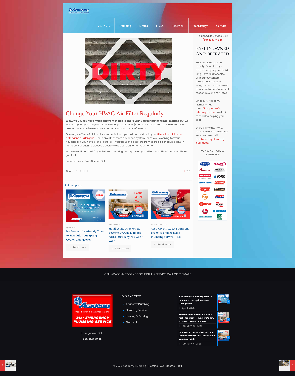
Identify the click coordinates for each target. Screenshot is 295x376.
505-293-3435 (92, 338)
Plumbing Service (136, 309)
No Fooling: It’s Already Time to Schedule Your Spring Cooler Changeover (85, 235)
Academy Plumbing (137, 303)
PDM (179, 366)
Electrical (131, 321)
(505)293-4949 (212, 39)
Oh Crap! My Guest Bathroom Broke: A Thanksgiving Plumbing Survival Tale (170, 232)
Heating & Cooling (137, 315)
